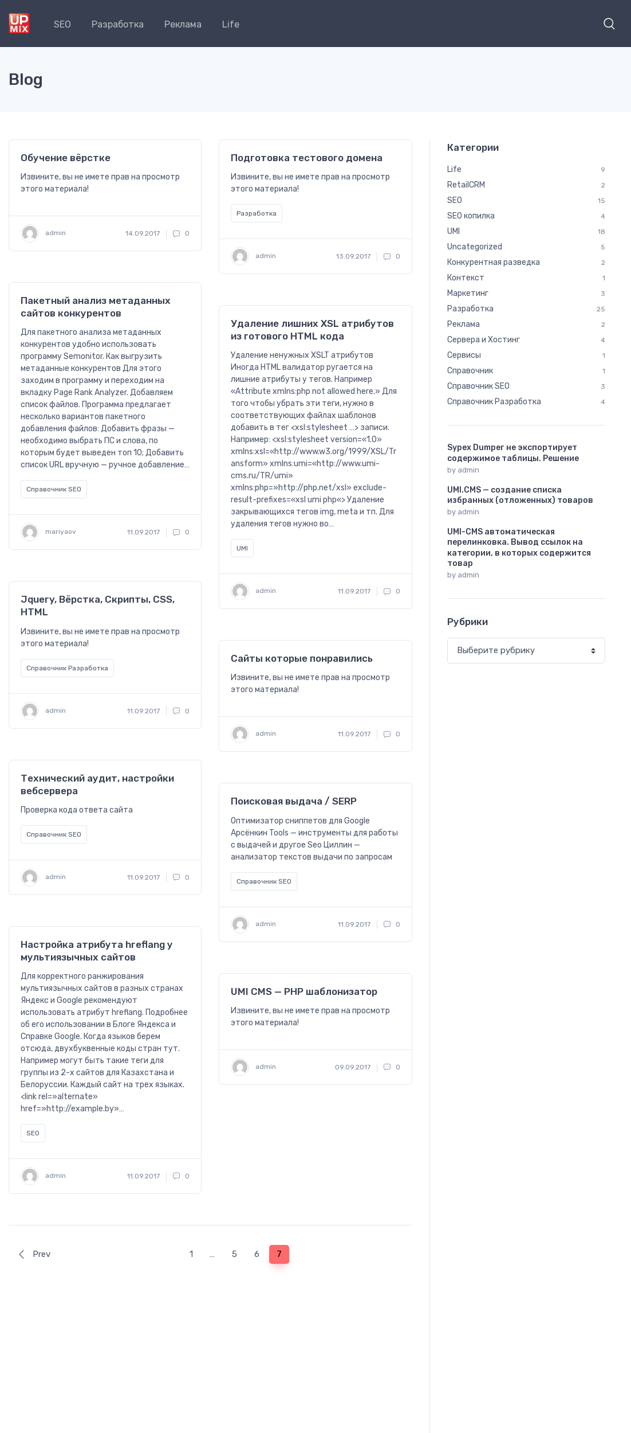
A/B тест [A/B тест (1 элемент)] (472, 812)
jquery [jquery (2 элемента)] (549, 881)
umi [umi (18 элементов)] (537, 995)
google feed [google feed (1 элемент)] (477, 858)
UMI (242, 548)
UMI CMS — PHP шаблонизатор (304, 991)
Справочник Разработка (67, 668)
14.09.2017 (142, 233)
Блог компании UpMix (105, 1348)
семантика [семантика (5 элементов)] (476, 1225)
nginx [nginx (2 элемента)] (549, 904)
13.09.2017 (353, 256)
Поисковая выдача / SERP (294, 801)
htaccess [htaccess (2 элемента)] (538, 858)
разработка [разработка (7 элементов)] (550, 1179)
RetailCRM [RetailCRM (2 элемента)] (474, 950)
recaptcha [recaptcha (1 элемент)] (555, 927)
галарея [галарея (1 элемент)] (471, 1064)
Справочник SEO (53, 489)
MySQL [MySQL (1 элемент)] (503, 904)
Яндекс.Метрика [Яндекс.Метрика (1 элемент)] (561, 1018)
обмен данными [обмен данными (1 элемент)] (532, 1133)
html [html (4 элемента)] (465, 881)
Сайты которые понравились (302, 658)
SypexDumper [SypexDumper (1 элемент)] (480, 995)
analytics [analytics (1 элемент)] (528, 812)
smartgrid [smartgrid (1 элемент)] (474, 973)
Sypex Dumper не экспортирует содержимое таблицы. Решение (513, 453)
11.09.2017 (143, 532)
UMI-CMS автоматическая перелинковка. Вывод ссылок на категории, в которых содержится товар (519, 547)
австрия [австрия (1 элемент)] (471, 1041)
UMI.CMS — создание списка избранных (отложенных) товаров (520, 495)
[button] (609, 23)
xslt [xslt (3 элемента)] (464, 1018)
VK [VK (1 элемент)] (574, 995)
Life (230, 24)
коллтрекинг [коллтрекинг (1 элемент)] (556, 1110)
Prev (33, 1254)
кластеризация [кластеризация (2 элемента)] (484, 1110)
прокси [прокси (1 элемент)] (511, 1156)
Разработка (118, 24)
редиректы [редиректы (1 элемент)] (476, 1202)
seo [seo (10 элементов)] (525, 950)
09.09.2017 (352, 1067)
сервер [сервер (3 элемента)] (533, 1225)
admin (43, 233)
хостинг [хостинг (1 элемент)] (470, 1248)
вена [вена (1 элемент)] (580, 1041)
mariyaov (48, 532)
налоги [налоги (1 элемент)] (469, 1133)
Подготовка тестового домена (306, 157)
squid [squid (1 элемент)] (526, 973)
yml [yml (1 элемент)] (502, 1018)
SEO (62, 24)
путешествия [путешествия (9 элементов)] (481, 1179)
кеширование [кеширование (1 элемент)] (532, 1087)
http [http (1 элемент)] (505, 881)
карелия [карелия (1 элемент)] (471, 1087)
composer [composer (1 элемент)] (523, 835)
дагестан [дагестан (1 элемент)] (525, 1064)
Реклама (183, 24)
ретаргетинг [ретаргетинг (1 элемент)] (540, 1202)
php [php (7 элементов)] (464, 927)
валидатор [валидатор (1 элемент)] (528, 1041)
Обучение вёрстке (66, 157)
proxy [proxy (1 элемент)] (504, 927)
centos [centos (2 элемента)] (469, 835)
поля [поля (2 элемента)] (466, 1156)
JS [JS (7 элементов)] (462, 904)
